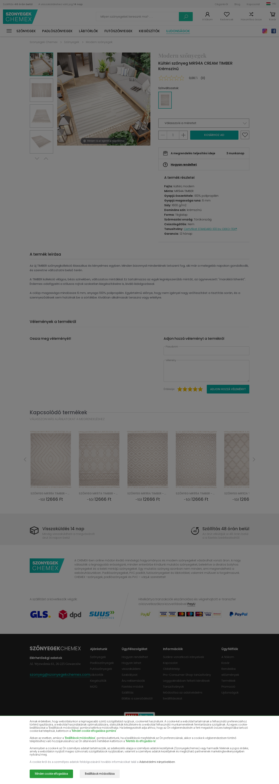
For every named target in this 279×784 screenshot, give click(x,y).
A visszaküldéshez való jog (60, 4)
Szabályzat (130, 675)
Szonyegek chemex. (68, 771)
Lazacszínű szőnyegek (45, 743)
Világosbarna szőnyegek (222, 738)
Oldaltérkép (171, 669)
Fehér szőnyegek (85, 732)
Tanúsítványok (173, 686)
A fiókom (207, 19)
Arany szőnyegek (85, 755)
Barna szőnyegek (129, 732)
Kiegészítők (149, 31)
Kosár (272, 19)
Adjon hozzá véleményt (228, 389)
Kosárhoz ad (214, 135)
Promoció (228, 686)
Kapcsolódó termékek (58, 412)
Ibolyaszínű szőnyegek (133, 738)
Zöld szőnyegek (40, 755)
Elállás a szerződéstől (137, 698)
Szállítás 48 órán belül (225, 529)
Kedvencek (226, 19)
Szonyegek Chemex (43, 42)
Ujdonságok (178, 31)
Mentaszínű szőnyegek (221, 743)
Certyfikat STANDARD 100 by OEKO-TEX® (210, 229)
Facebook (273, 31)
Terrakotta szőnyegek (220, 749)
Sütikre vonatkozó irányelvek (183, 657)
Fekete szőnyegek (42, 738)
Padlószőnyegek (57, 31)
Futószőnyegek (118, 31)
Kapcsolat (253, 4)
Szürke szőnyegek (173, 749)
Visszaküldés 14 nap (63, 529)
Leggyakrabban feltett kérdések (186, 681)
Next (37, 158)
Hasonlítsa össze (251, 19)
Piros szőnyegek (84, 738)
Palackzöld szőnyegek (220, 732)
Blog (237, 4)
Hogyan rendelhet (184, 165)
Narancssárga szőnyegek (91, 749)
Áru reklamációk (133, 681)
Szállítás (18, 4)
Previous (46, 158)
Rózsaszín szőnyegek (132, 749)
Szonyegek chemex (20, 16)
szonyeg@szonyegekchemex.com (60, 674)
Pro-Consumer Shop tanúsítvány (187, 675)
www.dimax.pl (239, 771)
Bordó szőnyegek (173, 732)
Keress (186, 16)
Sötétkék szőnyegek (175, 738)
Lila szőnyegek (127, 743)
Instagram (264, 31)
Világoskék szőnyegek (44, 749)
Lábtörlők (88, 31)
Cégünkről (221, 4)
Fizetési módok (132, 686)
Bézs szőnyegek (40, 732)
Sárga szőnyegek (173, 743)
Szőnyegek (26, 31)
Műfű (93, 686)
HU (274, 4)
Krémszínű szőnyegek (88, 743)
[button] (203, 123)
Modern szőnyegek (99, 42)
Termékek (228, 681)
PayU (191, 604)
